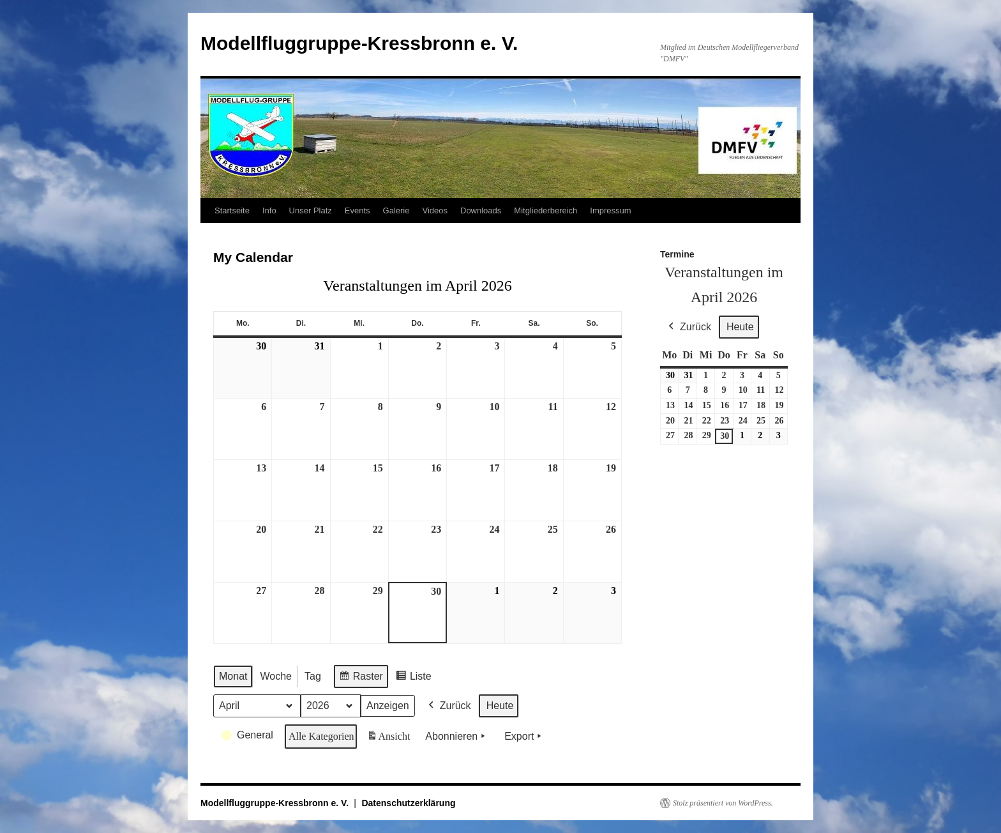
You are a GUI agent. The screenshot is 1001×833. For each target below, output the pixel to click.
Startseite (232, 210)
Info (269, 210)
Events (357, 210)
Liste (413, 678)
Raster (360, 678)
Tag (313, 676)
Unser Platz (310, 210)
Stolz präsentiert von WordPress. (723, 803)
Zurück (448, 706)
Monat (233, 676)
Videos (435, 210)
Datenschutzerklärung (408, 803)
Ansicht (389, 738)
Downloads (480, 210)
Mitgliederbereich (545, 210)
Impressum (610, 210)
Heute (500, 705)
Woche (276, 676)
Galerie (396, 210)
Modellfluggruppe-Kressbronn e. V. (359, 43)
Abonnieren (456, 736)
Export (524, 736)
